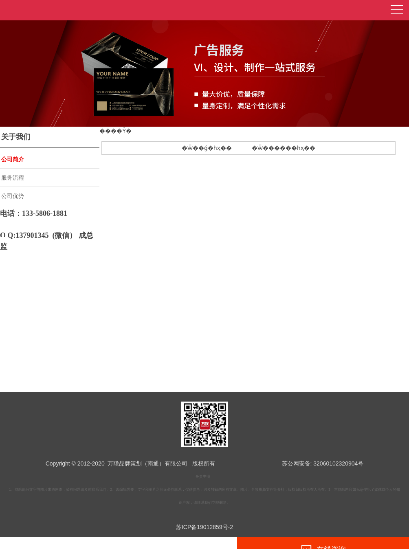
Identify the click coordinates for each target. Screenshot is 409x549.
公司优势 (12, 196)
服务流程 (12, 177)
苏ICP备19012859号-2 (204, 527)
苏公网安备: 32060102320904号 (323, 463)
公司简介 (12, 159)
